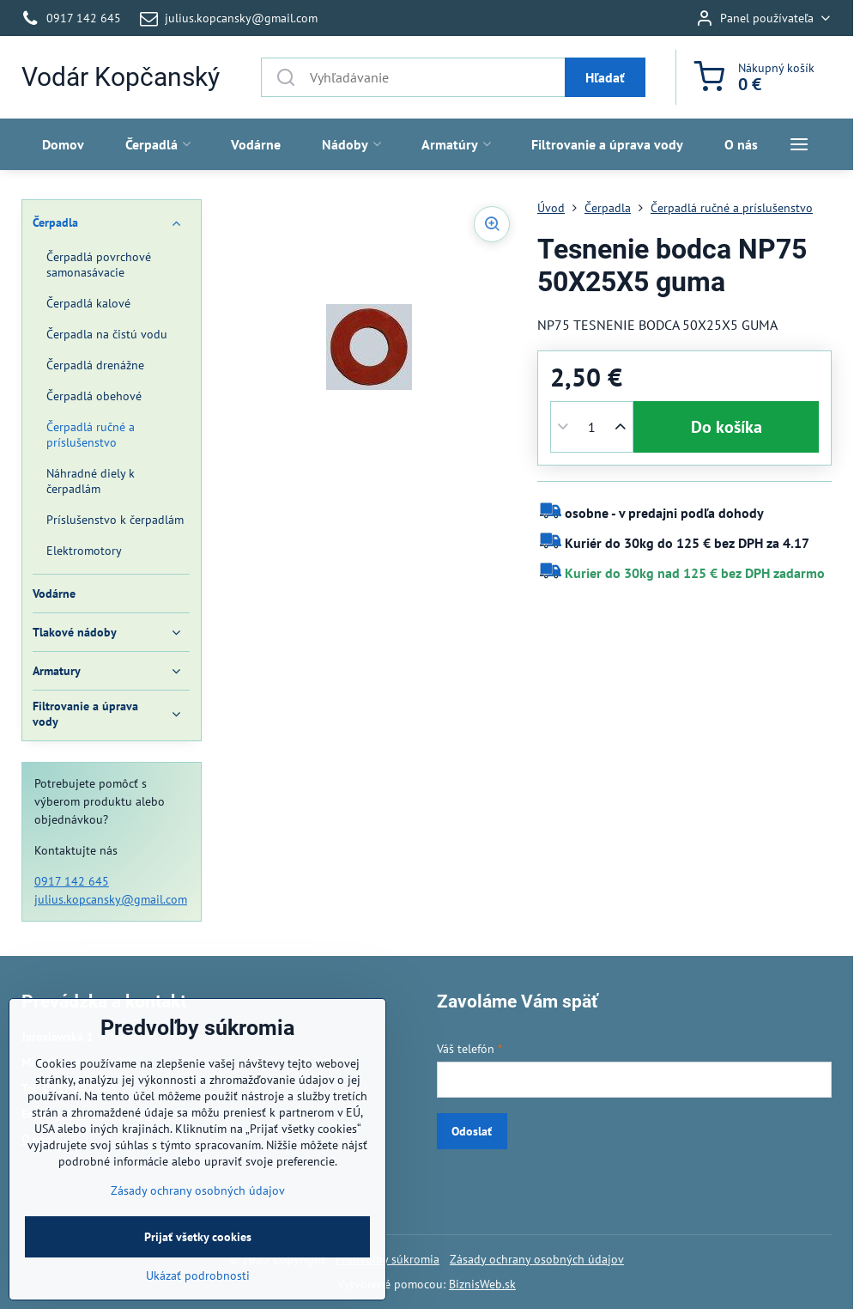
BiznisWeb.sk (482, 1284)
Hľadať (605, 77)
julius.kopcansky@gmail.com (110, 899)
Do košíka (726, 427)
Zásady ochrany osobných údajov (537, 1259)
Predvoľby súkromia (387, 1259)
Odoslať (471, 1131)
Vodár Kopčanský (120, 77)
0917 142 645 (71, 881)
